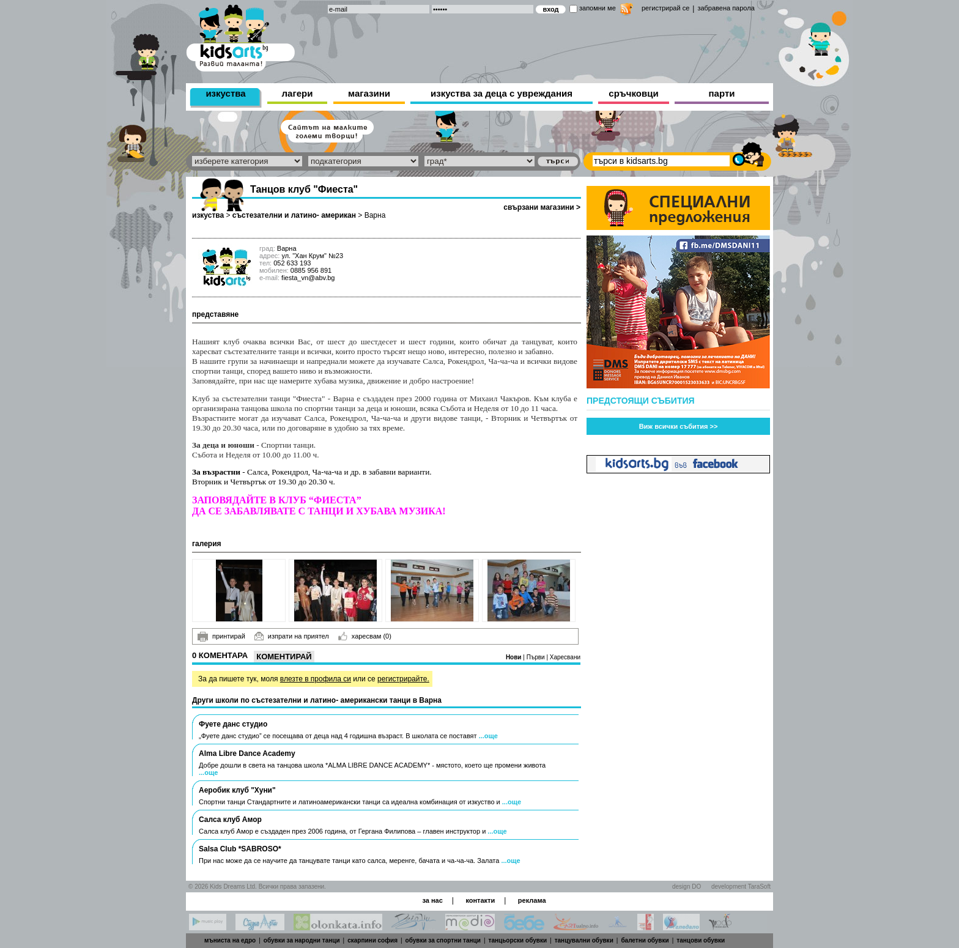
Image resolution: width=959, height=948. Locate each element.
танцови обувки (700, 940)
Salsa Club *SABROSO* (240, 849)
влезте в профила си (315, 679)
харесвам (364, 636)
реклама (532, 900)
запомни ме (597, 8)
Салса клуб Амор (230, 819)
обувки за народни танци (302, 940)
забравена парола (725, 8)
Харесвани (565, 657)
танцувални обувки (584, 940)
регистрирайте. (403, 679)
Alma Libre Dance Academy (247, 753)
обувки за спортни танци (443, 940)
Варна (375, 215)
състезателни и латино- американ (294, 215)
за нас (432, 900)
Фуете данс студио (233, 724)
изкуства (225, 93)
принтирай (221, 637)
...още (488, 735)
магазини (369, 93)
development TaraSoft (741, 886)
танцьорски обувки (518, 940)
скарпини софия (372, 940)
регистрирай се (665, 8)
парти (722, 93)
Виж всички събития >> (678, 426)
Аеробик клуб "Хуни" (237, 790)
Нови (514, 657)
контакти (480, 900)
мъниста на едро (230, 940)
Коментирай (283, 656)
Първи (537, 657)
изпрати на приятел (291, 636)
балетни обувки (644, 940)
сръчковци (633, 93)
